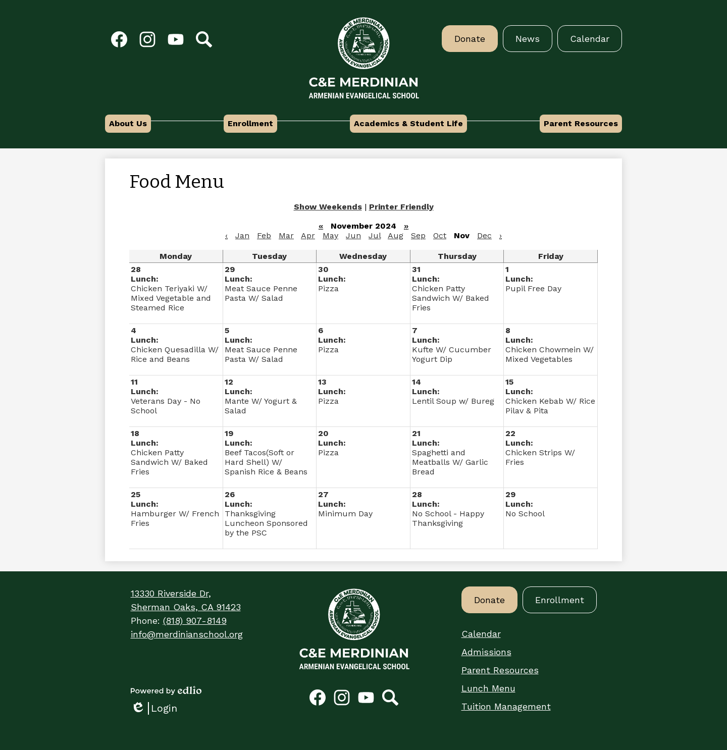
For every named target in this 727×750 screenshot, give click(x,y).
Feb (264, 235)
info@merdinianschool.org (187, 634)
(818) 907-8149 (195, 620)
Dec (484, 235)
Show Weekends (328, 206)
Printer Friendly (401, 206)
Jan (242, 235)
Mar (286, 235)
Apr (308, 235)
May (330, 235)
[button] (128, 124)
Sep (418, 235)
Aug (395, 235)
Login (154, 708)
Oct (439, 235)
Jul (375, 235)
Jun (353, 235)
